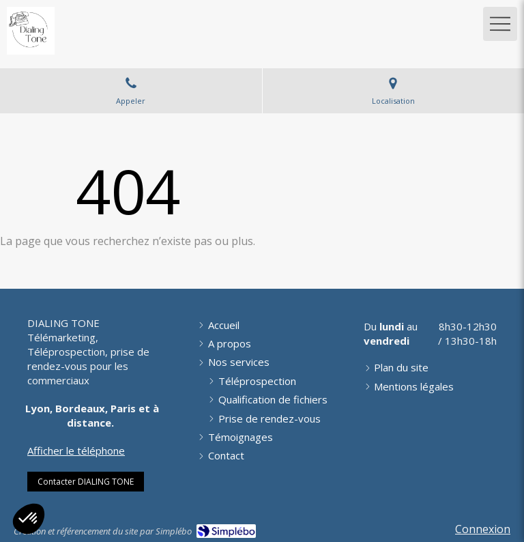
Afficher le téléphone (76, 450)
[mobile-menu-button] (500, 24)
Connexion (482, 529)
